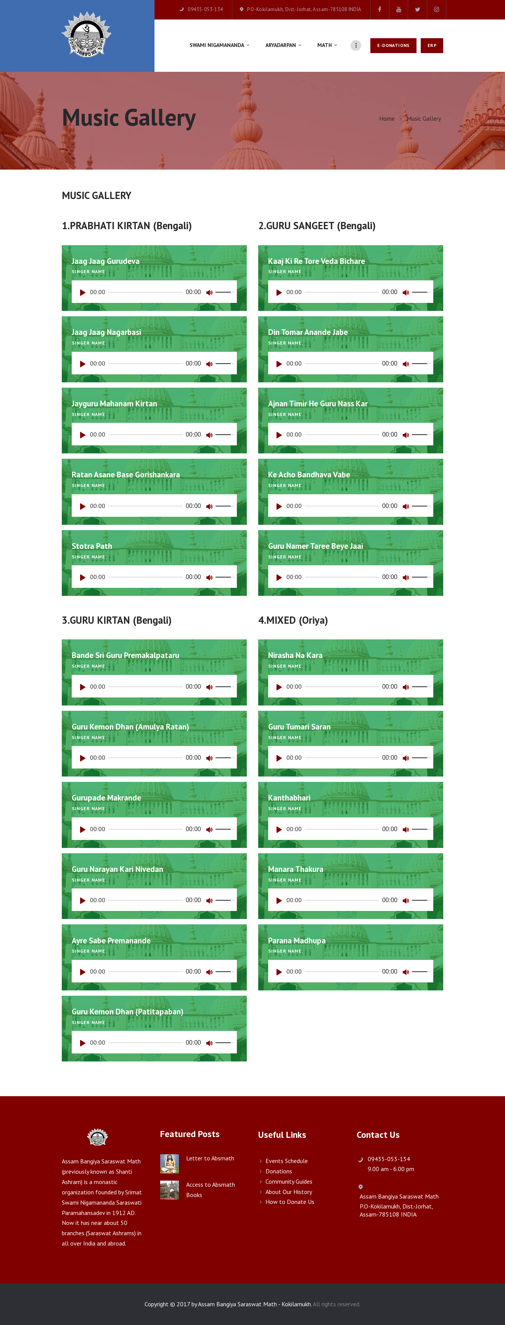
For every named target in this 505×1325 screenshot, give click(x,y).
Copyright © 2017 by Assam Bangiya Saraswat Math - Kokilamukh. (228, 1304)
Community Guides (288, 1181)
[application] (154, 291)
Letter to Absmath (210, 1158)
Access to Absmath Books (210, 1190)
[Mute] (211, 294)
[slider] (145, 292)
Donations (278, 1171)
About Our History (288, 1192)
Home (387, 118)
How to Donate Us (289, 1201)
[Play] (84, 294)
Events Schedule (286, 1161)
